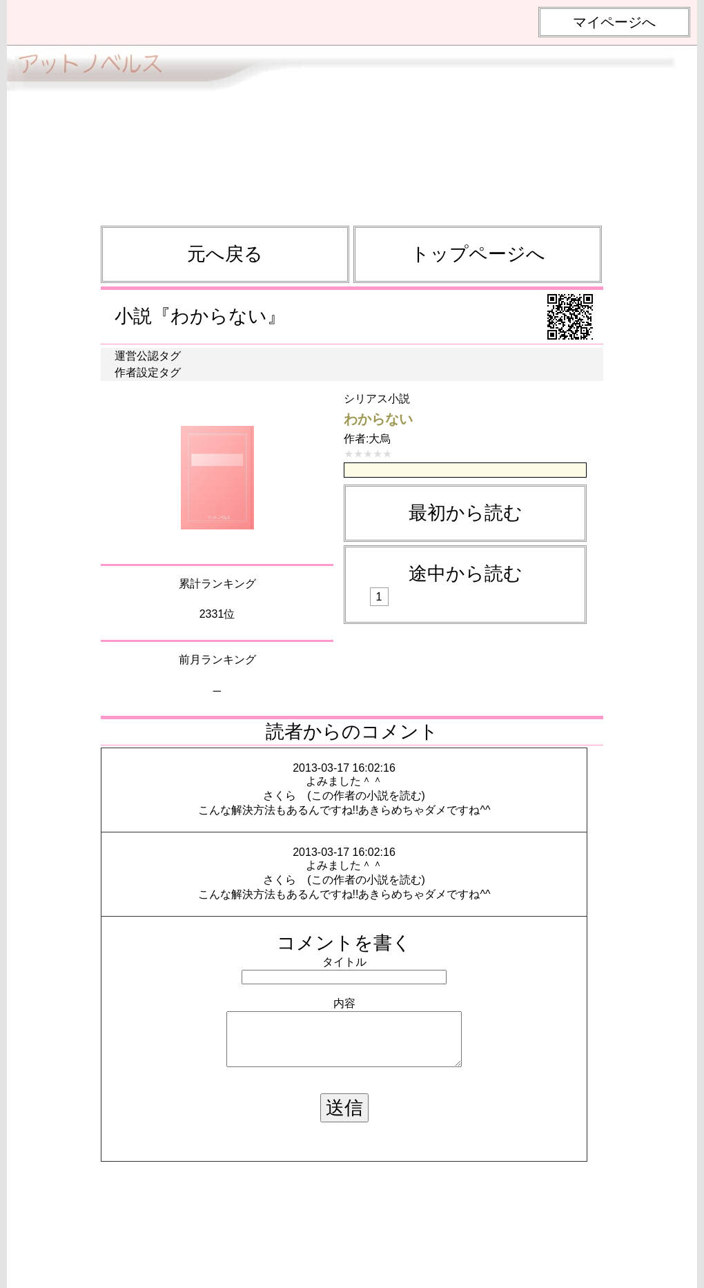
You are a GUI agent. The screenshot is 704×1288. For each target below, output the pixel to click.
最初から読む (465, 512)
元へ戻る (225, 254)
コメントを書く (344, 943)
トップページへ (478, 254)
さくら (279, 795)
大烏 (380, 439)
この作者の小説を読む (366, 795)
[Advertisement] (352, 129)
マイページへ (614, 22)
